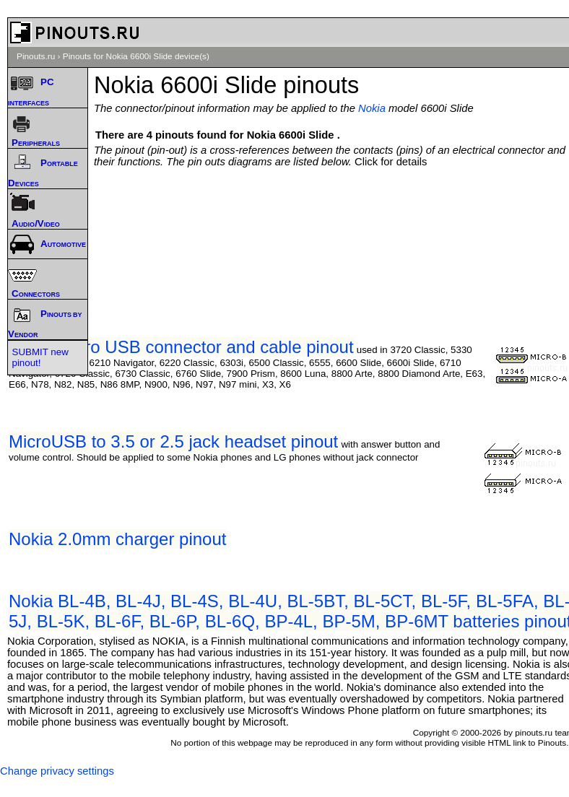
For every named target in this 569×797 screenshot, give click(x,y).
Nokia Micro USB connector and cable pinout (181, 347)
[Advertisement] (335, 211)
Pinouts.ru (36, 56)
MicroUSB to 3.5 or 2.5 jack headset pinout (173, 441)
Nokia (372, 108)
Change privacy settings (57, 771)
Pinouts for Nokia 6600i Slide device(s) (136, 56)
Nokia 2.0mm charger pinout (117, 539)
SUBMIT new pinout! (40, 357)
